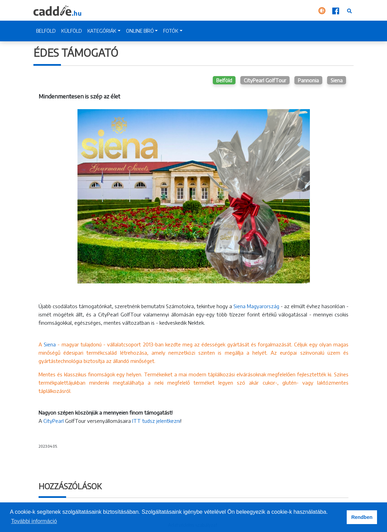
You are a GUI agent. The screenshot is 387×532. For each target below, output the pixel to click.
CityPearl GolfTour (265, 80)
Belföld (224, 80)
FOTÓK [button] (170, 31)
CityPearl (53, 421)
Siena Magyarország (256, 306)
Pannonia (308, 80)
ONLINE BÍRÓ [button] (140, 31)
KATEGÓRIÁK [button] (101, 31)
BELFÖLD (46, 31)
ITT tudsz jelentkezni (155, 421)
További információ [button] (34, 521)
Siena (337, 80)
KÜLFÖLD (71, 31)
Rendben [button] (362, 517)
